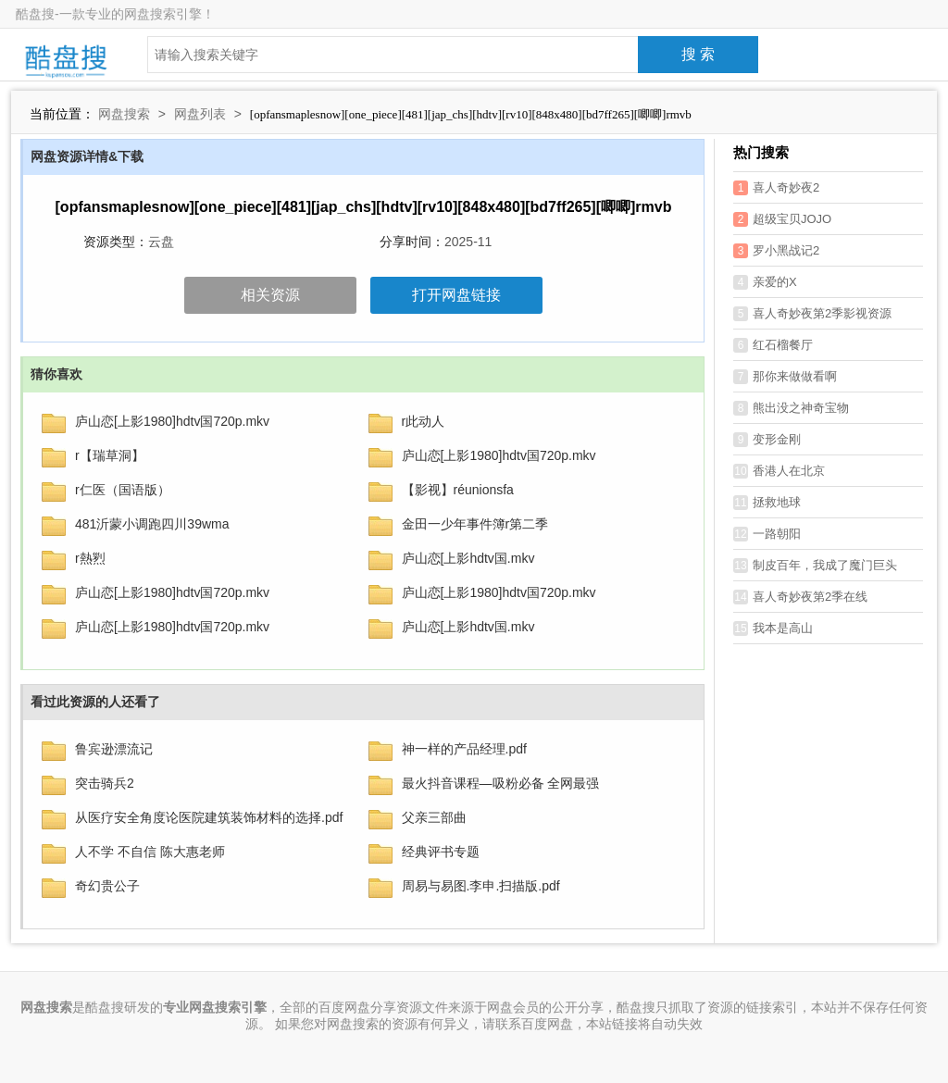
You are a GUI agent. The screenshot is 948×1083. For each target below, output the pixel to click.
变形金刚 (767, 439)
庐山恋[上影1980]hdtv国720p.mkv (172, 421)
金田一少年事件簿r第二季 (475, 524)
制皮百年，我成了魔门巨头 (815, 565)
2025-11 (468, 241)
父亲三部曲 (434, 817)
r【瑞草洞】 (109, 455)
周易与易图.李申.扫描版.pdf (481, 885)
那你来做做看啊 (785, 376)
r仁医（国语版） (122, 489)
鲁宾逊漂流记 (114, 748)
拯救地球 (767, 502)
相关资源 (270, 295)
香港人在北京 (779, 471)
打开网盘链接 (456, 295)
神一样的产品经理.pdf (464, 748)
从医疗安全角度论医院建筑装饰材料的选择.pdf (209, 817)
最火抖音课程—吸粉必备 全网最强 (501, 783)
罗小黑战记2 (776, 250)
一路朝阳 (767, 534)
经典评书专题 (441, 851)
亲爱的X (765, 282)
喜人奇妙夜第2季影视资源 (812, 313)
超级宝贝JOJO (782, 219)
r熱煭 (90, 558)
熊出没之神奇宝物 (791, 408)
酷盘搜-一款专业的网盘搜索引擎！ (115, 13)
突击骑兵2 (104, 783)
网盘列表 (200, 113)
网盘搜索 (124, 113)
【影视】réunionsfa (458, 489)
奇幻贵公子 (107, 885)
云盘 (161, 241)
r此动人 (423, 421)
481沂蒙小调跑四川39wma (152, 524)
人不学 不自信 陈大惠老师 (150, 851)
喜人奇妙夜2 (776, 187)
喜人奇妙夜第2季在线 (800, 597)
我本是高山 (773, 628)
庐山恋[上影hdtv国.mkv (468, 558)
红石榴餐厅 (773, 345)
